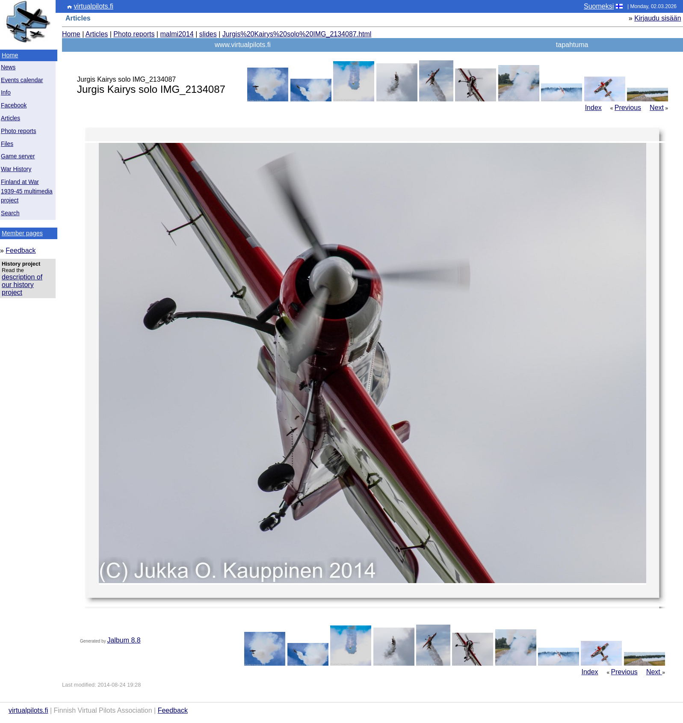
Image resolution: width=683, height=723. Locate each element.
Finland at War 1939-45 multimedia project (27, 191)
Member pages (22, 233)
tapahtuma (572, 44)
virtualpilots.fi (93, 6)
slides (208, 34)
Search (10, 213)
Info (6, 92)
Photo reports (18, 131)
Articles (10, 118)
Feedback (20, 250)
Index (593, 107)
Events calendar (22, 80)
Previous (628, 107)
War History (16, 169)
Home (10, 55)
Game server (18, 156)
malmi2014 (176, 34)
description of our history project (22, 284)
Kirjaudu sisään (657, 18)
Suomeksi (599, 6)
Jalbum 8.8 (123, 640)
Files (7, 144)
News (8, 67)
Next (657, 107)
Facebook (14, 105)
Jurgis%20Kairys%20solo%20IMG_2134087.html (297, 34)
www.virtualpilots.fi (242, 44)
